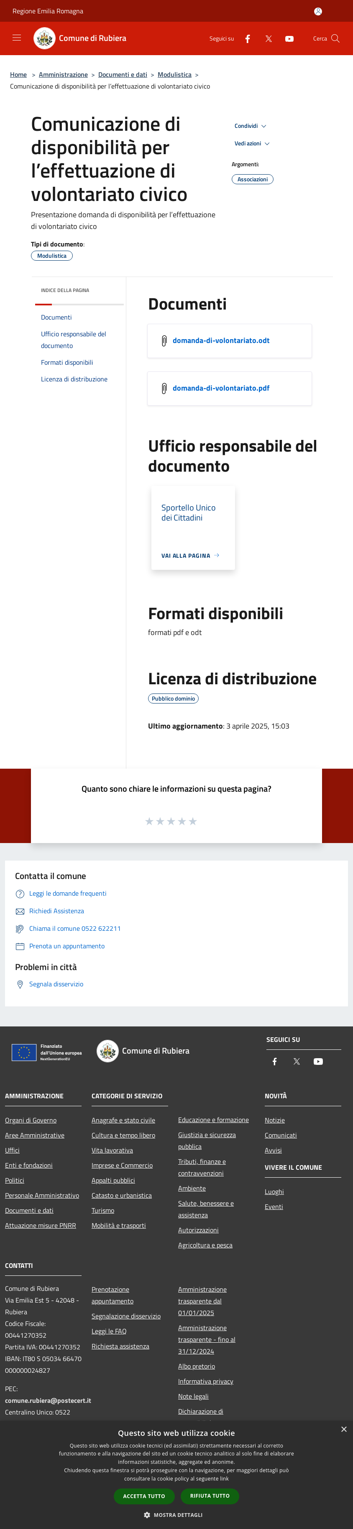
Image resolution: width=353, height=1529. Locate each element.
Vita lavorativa (112, 1150)
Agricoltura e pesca (205, 1245)
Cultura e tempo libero (123, 1135)
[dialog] (176, 1475)
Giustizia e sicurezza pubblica (207, 1140)
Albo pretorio (196, 1366)
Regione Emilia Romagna (48, 11)
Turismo (103, 1210)
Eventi (274, 1206)
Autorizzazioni (198, 1230)
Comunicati (281, 1135)
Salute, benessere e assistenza (206, 1209)
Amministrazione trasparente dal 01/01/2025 (202, 1301)
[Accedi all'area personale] (318, 11)
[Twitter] (265, 38)
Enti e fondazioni (29, 1165)
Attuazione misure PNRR (40, 1225)
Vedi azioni (253, 144)
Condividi (252, 126)
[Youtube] (286, 38)
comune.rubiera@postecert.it (48, 1400)
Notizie (275, 1120)
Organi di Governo (30, 1120)
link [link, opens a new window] (224, 1478)
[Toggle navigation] (17, 38)
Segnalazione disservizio (126, 1316)
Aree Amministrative (34, 1135)
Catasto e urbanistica (122, 1195)
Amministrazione (63, 74)
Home (18, 74)
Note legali (193, 1396)
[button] (176, 1515)
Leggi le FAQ (109, 1331)
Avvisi (273, 1150)
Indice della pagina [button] (65, 290)
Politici (14, 1180)
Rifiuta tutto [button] (210, 1495)
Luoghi (274, 1191)
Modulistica (175, 74)
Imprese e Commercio (122, 1165)
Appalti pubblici (113, 1180)
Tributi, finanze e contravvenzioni (202, 1167)
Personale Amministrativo (42, 1195)
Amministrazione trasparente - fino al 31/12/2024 (206, 1339)
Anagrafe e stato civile (123, 1120)
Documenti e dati (122, 74)
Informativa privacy (205, 1381)
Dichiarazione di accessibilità (200, 1417)
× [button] (343, 1430)
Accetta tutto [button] (144, 1496)
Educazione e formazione (213, 1120)
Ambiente (192, 1188)
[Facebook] (244, 38)
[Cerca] (335, 38)
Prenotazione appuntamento (112, 1295)
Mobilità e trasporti (119, 1225)
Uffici (12, 1150)
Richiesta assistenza (120, 1346)
